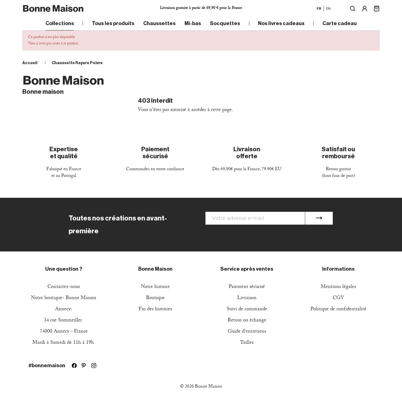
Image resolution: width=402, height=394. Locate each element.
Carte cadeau (339, 23)
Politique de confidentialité (338, 309)
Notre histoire (155, 287)
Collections (60, 23)
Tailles (246, 343)
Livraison (247, 298)
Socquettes (225, 23)
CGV (338, 298)
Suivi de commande (247, 309)
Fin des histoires (155, 309)
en (328, 8)
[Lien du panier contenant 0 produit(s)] (377, 8)
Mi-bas (193, 23)
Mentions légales (338, 287)
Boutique (155, 298)
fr (319, 8)
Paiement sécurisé (247, 287)
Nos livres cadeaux (281, 23)
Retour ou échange (247, 320)
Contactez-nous (63, 287)
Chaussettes (159, 23)
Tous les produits (113, 23)
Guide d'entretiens (247, 332)
